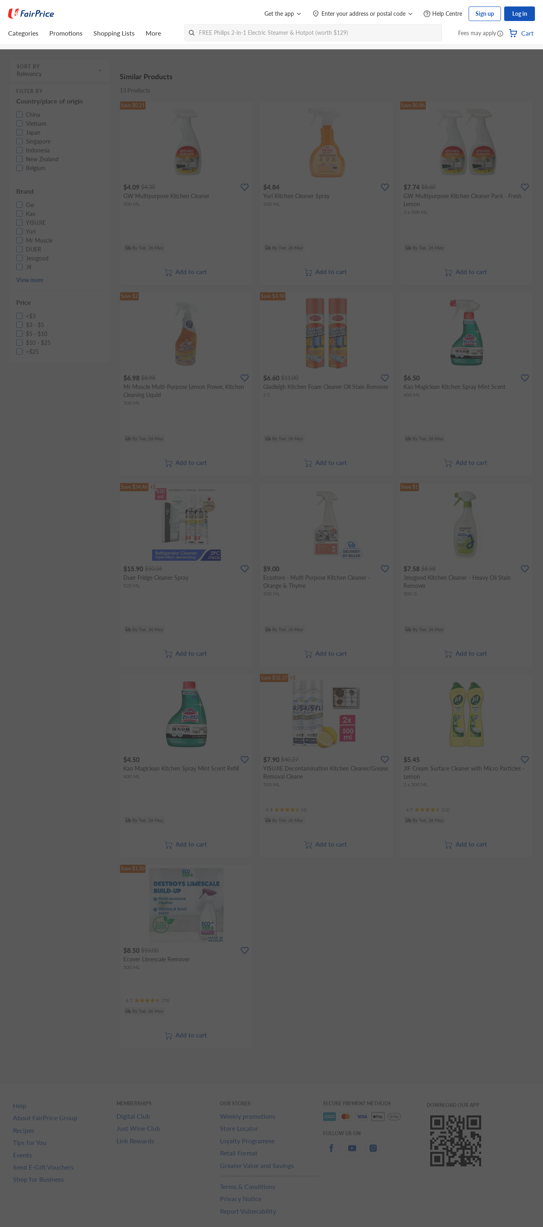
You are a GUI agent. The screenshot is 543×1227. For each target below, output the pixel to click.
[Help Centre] (442, 14)
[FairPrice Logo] (31, 13)
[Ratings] (286, 810)
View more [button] (29, 280)
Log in (519, 13)
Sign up (484, 13)
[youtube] (352, 1153)
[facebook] (331, 1153)
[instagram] (373, 1153)
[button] (500, 34)
